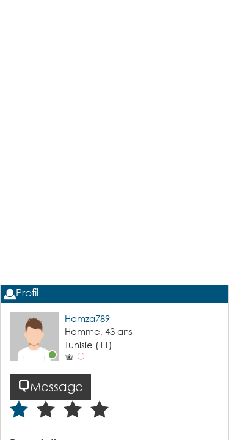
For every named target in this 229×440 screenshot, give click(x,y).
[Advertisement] (114, 176)
